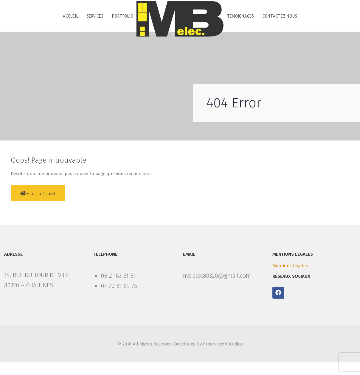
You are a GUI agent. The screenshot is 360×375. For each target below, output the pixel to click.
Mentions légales (290, 265)
